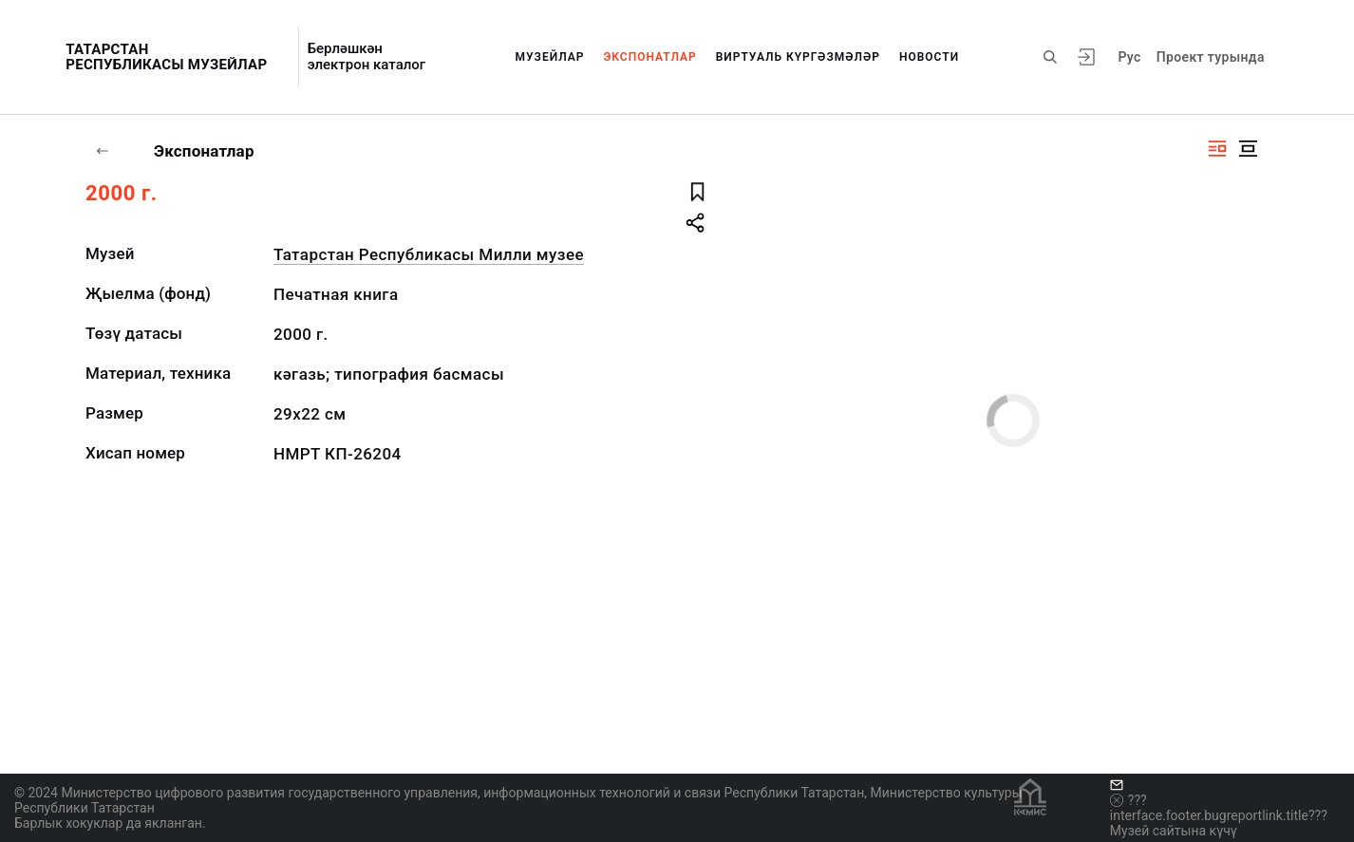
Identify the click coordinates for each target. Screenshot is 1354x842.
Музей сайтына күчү (1173, 830)
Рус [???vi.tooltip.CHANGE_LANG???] (1129, 57)
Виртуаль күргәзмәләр (798, 57)
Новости (929, 57)
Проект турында (1211, 57)
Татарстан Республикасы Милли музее (428, 254)
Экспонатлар (649, 57)
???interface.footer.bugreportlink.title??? (1218, 808)
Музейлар (550, 57)
